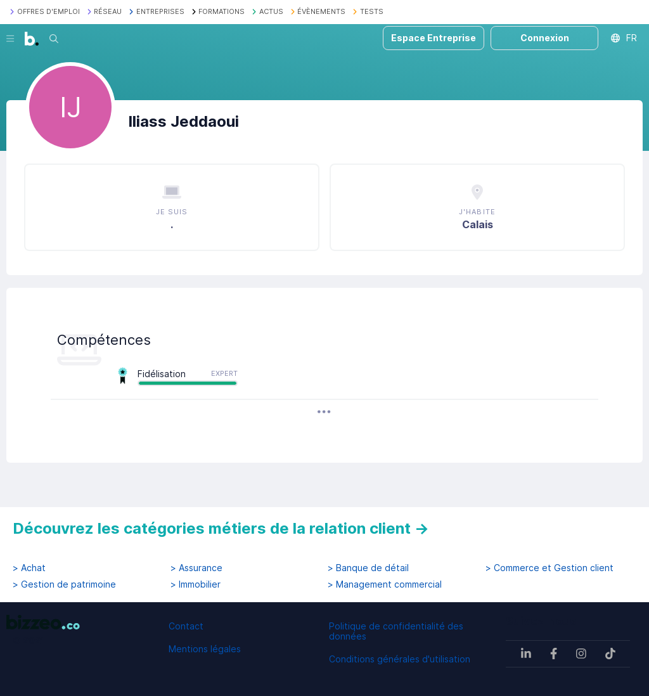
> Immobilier (195, 584)
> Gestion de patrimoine (64, 584)
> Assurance (196, 568)
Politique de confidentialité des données (396, 631)
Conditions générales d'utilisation (399, 659)
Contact (186, 626)
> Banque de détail (368, 568)
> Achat (29, 568)
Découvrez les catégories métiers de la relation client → (221, 528)
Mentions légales (205, 648)
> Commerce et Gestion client (549, 568)
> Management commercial (385, 584)
